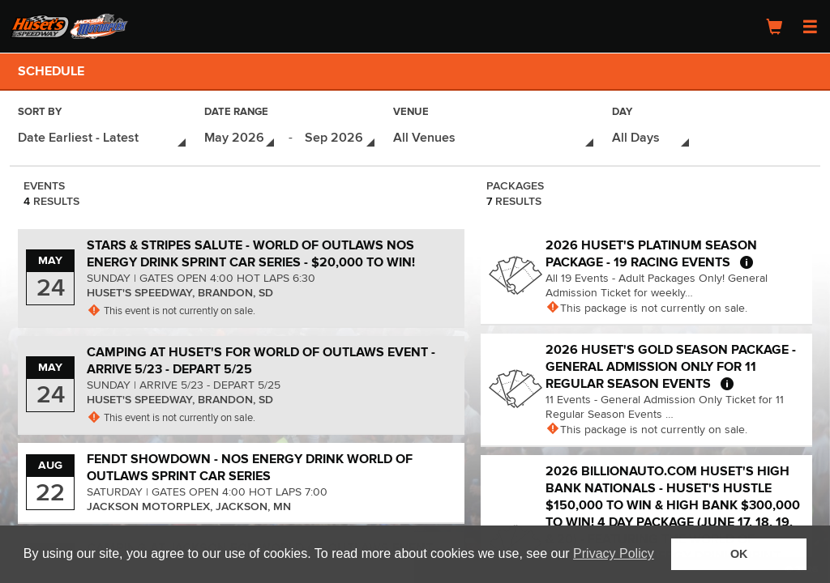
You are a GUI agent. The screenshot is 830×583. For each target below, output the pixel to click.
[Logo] (69, 26)
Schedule (51, 71)
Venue (411, 113)
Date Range (236, 113)
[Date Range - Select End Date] (341, 136)
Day (622, 113)
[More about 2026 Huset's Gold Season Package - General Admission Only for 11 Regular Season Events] (727, 380)
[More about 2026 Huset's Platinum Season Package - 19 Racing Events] (746, 259)
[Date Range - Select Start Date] (240, 136)
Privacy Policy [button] (613, 553)
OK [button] (739, 553)
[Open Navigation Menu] (810, 27)
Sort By (40, 113)
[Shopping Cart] (774, 27)
